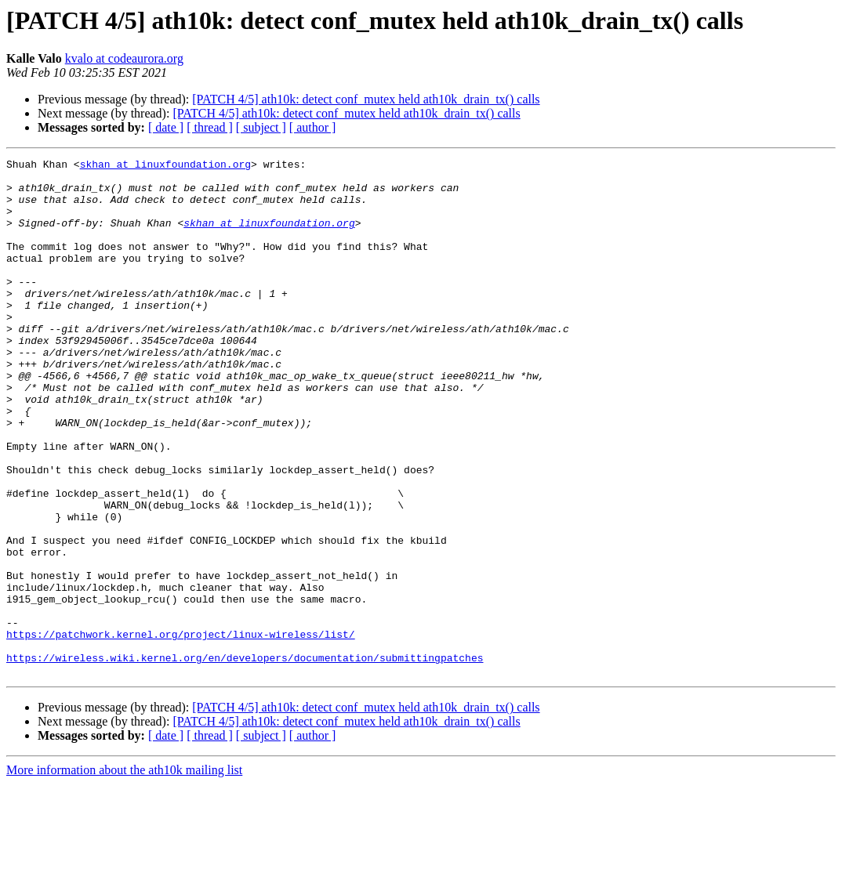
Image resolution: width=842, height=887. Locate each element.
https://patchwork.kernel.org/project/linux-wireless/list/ (180, 730)
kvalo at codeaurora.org (124, 58)
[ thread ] (210, 127)
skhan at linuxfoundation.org (165, 166)
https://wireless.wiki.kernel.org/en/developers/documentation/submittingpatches (244, 758)
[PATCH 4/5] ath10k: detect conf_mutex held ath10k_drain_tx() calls (365, 99)
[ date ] (165, 127)
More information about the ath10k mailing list (124, 873)
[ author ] (312, 127)
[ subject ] (261, 127)
